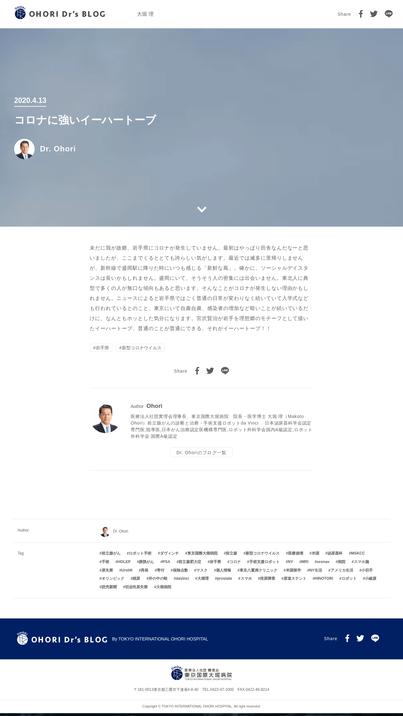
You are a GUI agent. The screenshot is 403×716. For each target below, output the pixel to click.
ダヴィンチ (169, 556)
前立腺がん (111, 556)
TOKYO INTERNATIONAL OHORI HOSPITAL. (197, 709)
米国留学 (293, 573)
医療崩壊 (295, 556)
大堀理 (203, 581)
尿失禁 (107, 573)
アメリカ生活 (342, 573)
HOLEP (123, 564)
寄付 (160, 573)
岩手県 (102, 348)
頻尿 (136, 581)
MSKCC (358, 556)
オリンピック (113, 581)
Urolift (126, 573)
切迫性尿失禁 (136, 590)
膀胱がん (146, 564)
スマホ (246, 581)
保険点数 (180, 573)
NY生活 (315, 573)
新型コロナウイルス (142, 348)
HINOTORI (324, 581)
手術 (105, 564)
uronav (323, 564)
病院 (341, 564)
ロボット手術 (140, 556)
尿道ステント (295, 581)
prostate (224, 581)
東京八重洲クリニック (258, 573)
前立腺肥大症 (190, 564)
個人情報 (223, 573)
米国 (315, 556)
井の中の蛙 (158, 581)
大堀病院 (163, 590)
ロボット (349, 581)
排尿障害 (267, 581)
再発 (144, 573)
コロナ (235, 564)
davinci (182, 581)
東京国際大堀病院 (202, 556)
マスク (201, 573)
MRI (305, 564)
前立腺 (231, 556)
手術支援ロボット (264, 564)
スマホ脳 (361, 564)
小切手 (367, 573)
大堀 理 (145, 14)
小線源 (370, 581)
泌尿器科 (335, 556)
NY (290, 564)
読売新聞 (109, 590)
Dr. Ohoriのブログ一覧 (201, 453)
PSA (166, 564)
